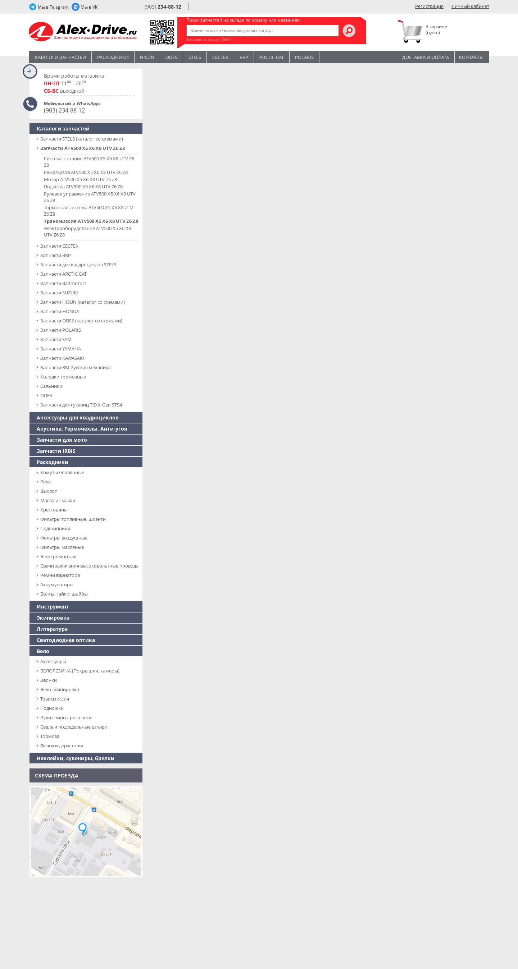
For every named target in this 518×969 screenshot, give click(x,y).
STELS (194, 57)
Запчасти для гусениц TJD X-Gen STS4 (81, 404)
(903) (163, 6)
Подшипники (55, 528)
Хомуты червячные (62, 472)
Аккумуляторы (56, 584)
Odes (171, 57)
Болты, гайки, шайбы (64, 594)
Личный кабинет (470, 6)
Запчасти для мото (62, 439)
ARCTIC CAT (271, 57)
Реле (45, 481)
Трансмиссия (54, 698)
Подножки (52, 708)
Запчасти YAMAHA (60, 348)
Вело (43, 651)
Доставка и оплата (425, 57)
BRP (244, 57)
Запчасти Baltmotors (63, 283)
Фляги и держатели (61, 745)
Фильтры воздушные (63, 537)
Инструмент (53, 606)
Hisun (147, 57)
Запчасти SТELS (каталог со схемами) (81, 139)
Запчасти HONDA (59, 311)
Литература (52, 628)
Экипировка (53, 617)
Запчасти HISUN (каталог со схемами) (82, 302)
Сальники (51, 386)
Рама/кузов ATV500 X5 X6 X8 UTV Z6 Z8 (86, 172)
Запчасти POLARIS (60, 330)
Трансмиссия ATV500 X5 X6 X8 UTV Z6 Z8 (91, 221)
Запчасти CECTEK (59, 246)
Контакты (471, 57)
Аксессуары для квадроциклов (78, 417)
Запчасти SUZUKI (59, 292)
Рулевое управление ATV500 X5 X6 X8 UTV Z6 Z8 (90, 196)
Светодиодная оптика (66, 640)
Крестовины (54, 509)
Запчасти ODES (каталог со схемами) (81, 320)
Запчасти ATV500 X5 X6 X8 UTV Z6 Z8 (82, 148)
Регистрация (429, 6)
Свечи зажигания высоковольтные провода (89, 565)
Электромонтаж (58, 556)
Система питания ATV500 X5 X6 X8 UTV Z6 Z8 (89, 161)
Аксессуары (53, 661)
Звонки (48, 680)
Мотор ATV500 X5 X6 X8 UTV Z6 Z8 (80, 179)
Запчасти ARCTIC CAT (63, 274)
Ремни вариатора (60, 575)
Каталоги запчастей (60, 57)
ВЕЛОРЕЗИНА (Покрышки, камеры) (79, 670)
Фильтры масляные (62, 547)
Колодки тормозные (63, 376)
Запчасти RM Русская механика (75, 367)
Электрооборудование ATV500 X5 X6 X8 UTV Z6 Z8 (87, 231)
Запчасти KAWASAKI (62, 358)
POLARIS (304, 57)
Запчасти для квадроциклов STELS (78, 264)
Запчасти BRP (55, 255)
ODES (46, 395)
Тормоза (49, 736)
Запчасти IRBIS (56, 450)
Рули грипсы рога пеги (66, 717)
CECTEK (220, 57)
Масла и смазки (57, 500)
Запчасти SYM (56, 339)
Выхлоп (49, 491)
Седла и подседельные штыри (74, 727)
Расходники (113, 57)
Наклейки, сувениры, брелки (75, 758)
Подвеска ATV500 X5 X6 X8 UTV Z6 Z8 (83, 186)
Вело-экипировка (59, 689)
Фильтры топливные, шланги (73, 519)
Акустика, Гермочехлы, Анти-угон (82, 428)
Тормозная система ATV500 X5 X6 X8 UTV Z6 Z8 (88, 210)
